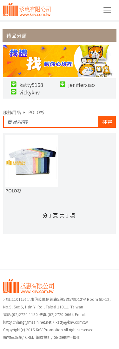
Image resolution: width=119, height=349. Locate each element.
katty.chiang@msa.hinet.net (27, 322)
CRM (29, 337)
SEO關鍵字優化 (67, 337)
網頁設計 (43, 337)
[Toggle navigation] (107, 10)
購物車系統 (12, 337)
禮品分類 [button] (16, 35)
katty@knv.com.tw (72, 322)
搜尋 (107, 122)
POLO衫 (36, 112)
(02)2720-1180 (20, 314)
